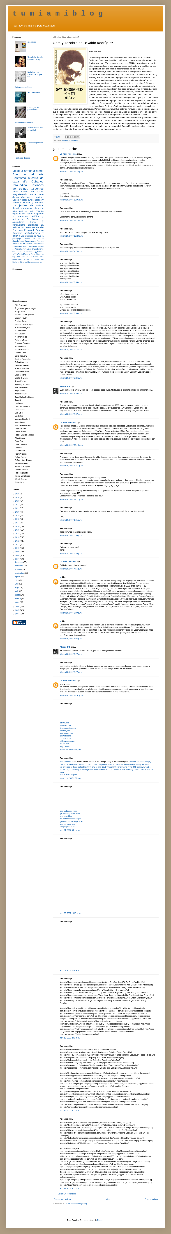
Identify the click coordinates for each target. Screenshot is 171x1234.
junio (17, 584)
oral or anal (97, 767)
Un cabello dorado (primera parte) (35, 58)
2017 (17, 523)
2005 (17, 610)
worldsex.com (65, 725)
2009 (17, 552)
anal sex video (66, 816)
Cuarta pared (30, 241)
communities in (140, 769)
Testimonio (28, 252)
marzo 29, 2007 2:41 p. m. (70, 750)
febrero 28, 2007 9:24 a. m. (71, 378)
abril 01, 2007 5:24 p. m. (70, 830)
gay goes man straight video (71, 821)
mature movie (65, 762)
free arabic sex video (68, 811)
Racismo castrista (36, 262)
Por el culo (17, 230)
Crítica (40, 191)
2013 (17, 537)
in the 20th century (135, 767)
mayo (17, 588)
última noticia (25, 262)
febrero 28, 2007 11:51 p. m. (71, 695)
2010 (17, 548)
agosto (18, 577)
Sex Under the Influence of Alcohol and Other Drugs (81, 764)
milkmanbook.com (67, 741)
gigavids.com (65, 736)
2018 (17, 519)
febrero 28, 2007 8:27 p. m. (71, 672)
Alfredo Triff (65, 386)
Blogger (100, 1220)
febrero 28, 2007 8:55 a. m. (71, 282)
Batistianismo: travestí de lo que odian (35, 74)
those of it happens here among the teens (132, 764)
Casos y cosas (19, 200)
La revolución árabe (28, 249)
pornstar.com (65, 738)
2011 (17, 544)
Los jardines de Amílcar (28, 205)
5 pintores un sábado (23, 87)
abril (17, 591)
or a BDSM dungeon (68, 775)
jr (60, 577)
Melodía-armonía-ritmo (70, 140)
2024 (17, 497)
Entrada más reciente (62, 1199)
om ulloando (38, 244)
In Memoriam (20, 216)
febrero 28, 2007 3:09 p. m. (71, 535)
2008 (17, 555)
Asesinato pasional (35, 143)
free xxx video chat (67, 824)
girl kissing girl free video (70, 814)
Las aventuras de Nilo (32, 227)
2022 (17, 505)
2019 (17, 515)
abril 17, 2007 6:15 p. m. (70, 1188)
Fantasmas (17, 246)
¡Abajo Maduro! (23, 254)
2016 (17, 526)
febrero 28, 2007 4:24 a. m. (71, 251)
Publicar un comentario (66, 1194)
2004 (17, 614)
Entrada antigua (151, 1199)
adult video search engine (70, 819)
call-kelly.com (65, 731)
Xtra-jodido (19, 185)
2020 (17, 512)
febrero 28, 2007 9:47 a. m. (71, 414)
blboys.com (64, 723)
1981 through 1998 (110, 767)
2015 (17, 530)
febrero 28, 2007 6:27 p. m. (71, 654)
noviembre (19, 566)
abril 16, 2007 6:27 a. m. (70, 1110)
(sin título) (32, 42)
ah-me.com (64, 744)
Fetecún (40, 241)
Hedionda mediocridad (24, 123)
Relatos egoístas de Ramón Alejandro (28, 212)
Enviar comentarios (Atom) (76, 1204)
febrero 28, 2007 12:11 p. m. (71, 466)
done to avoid (109, 764)
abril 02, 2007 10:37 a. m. (70, 913)
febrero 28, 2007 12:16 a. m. (71, 220)
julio (16, 580)
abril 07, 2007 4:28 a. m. (70, 970)
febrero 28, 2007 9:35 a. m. (71, 393)
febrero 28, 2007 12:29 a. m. (71, 236)
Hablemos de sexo (22, 158)
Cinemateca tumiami (32, 197)
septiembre (19, 573)
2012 (17, 541)
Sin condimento (34, 92)
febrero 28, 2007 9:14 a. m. (71, 350)
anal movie (122, 767)
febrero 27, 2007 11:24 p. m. (71, 171)
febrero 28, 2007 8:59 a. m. (71, 313)
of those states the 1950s (81, 767)
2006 (17, 607)
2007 (17, 559)
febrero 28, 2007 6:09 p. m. (71, 613)
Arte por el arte (28, 174)
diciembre (19, 562)
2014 (17, 534)
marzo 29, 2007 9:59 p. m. (70, 778)
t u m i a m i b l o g (57, 14)
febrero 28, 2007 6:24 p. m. (71, 639)
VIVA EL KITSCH (30, 257)
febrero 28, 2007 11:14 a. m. (71, 445)
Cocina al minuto (34, 239)
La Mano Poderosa (68, 154)
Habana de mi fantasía (22, 244)
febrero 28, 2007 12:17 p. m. (71, 499)
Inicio (108, 1199)
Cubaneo (37, 181)
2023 (17, 501)
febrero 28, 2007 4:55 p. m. (71, 569)
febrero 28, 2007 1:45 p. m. (71, 520)
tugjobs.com (65, 746)
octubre (18, 569)
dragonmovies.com (68, 728)
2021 (17, 508)
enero (17, 602)
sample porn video (67, 826)
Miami (15, 191)
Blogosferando (19, 194)
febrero (18, 598)
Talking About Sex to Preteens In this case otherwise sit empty (108, 769)
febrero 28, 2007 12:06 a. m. (71, 200)
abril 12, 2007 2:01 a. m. (70, 1038)
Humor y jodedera (33, 202)
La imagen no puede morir (33, 109)
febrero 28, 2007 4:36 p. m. (71, 553)
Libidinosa (33, 225)
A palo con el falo (28, 209)
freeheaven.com (66, 733)
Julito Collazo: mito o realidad (35, 129)
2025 (17, 494)
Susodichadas (18, 241)
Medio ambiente (30, 246)
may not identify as (74, 769)
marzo (17, 595)
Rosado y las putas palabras (26, 208)
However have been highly (140, 762)
